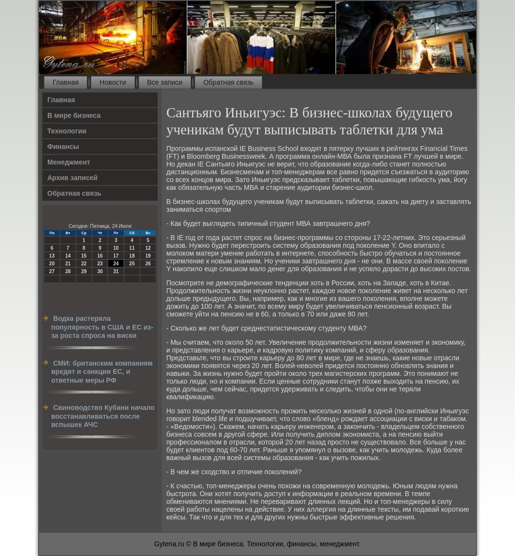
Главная (66, 82)
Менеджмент (68, 162)
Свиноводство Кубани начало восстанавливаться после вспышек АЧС (103, 416)
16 (99, 256)
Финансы (63, 146)
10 (116, 248)
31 (116, 271)
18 (132, 256)
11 (132, 248)
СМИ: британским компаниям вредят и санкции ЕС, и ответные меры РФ (102, 371)
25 (132, 263)
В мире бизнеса (73, 115)
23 (99, 263)
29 (84, 271)
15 (84, 256)
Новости (112, 82)
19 (148, 256)
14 (68, 256)
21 (68, 263)
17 (116, 256)
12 (148, 248)
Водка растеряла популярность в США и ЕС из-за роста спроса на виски (102, 327)
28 (68, 271)
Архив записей (72, 178)
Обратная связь (228, 82)
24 (116, 263)
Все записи (164, 82)
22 (84, 263)
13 (52, 256)
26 (148, 263)
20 (52, 263)
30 (99, 271)
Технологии (66, 131)
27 (52, 271)
